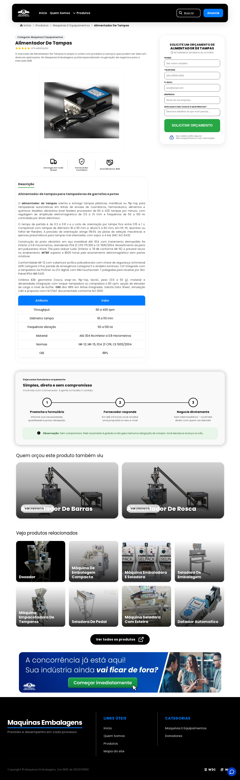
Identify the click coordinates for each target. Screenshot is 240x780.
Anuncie (213, 13)
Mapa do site (114, 751)
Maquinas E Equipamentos (185, 728)
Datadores (173, 736)
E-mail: (168, 82)
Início (43, 13)
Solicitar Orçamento (192, 125)
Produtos (81, 13)
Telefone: (169, 70)
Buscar (189, 13)
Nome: (167, 57)
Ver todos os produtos (120, 639)
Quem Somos (60, 13)
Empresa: (169, 94)
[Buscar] (180, 13)
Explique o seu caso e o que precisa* (185, 106)
